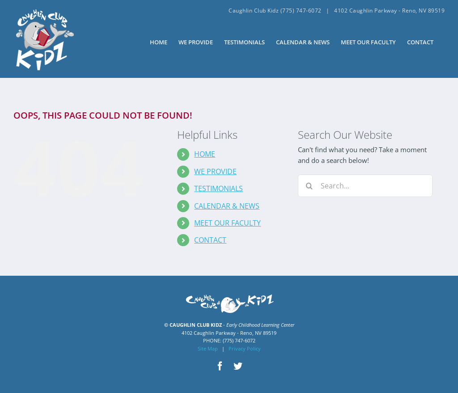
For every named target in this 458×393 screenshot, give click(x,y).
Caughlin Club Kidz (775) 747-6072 (275, 10)
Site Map (208, 348)
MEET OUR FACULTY (227, 223)
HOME (204, 154)
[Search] (309, 186)
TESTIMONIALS (218, 188)
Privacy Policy (245, 348)
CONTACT (210, 240)
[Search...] (365, 186)
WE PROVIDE (215, 171)
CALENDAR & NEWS (226, 206)
